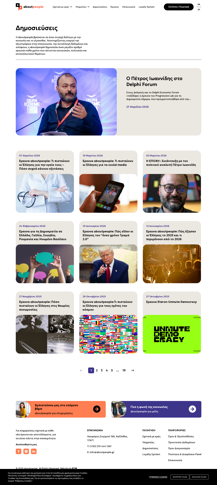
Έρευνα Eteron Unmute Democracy (171, 302)
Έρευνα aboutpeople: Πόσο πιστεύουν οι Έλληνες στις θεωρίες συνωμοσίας (44, 305)
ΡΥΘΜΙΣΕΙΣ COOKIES (158, 477)
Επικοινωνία (128, 7)
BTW (74, 468)
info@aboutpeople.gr (102, 452)
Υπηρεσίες (80, 7)
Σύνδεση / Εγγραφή (178, 6)
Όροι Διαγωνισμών (179, 448)
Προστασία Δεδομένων (181, 442)
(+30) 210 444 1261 (100, 446)
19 (124, 370)
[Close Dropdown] (71, 6)
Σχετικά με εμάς (61, 7)
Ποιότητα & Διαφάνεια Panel (184, 454)
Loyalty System (146, 7)
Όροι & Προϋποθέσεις (181, 436)
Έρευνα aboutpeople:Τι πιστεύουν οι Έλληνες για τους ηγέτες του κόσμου (107, 305)
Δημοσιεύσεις (100, 7)
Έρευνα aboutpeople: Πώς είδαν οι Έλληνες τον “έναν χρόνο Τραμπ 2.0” (108, 235)
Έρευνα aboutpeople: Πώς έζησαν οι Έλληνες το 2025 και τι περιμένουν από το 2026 (171, 235)
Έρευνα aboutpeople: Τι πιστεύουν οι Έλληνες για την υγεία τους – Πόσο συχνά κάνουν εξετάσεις (44, 165)
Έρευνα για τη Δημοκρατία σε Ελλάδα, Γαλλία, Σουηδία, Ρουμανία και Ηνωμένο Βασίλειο (42, 235)
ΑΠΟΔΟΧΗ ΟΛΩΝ (199, 477)
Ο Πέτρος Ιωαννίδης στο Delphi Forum (154, 81)
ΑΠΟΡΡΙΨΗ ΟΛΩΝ (180, 477)
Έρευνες (115, 7)
